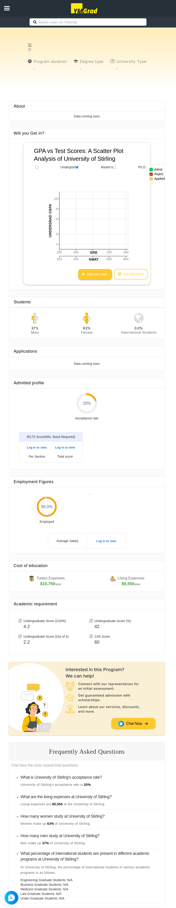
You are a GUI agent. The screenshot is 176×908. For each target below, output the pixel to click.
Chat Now (133, 723)
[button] (7, 8)
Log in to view (37, 447)
